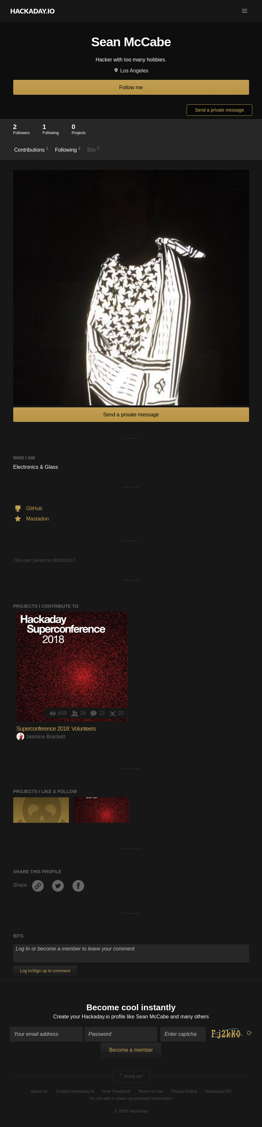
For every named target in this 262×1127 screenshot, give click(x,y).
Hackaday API (218, 1091)
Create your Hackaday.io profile (89, 1016)
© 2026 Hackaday (131, 1111)
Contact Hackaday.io (75, 1091)
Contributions (31, 149)
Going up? (131, 1076)
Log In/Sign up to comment (45, 970)
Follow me (131, 87)
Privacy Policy (184, 1091)
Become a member (131, 1050)
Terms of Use (150, 1091)
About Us (39, 1091)
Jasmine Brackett (41, 736)
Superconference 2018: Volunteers (56, 728)
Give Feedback (116, 1091)
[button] (245, 11)
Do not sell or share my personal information (131, 1098)
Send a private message (219, 110)
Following (68, 149)
